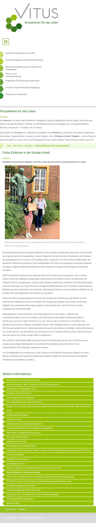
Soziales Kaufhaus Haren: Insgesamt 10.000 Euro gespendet (33, 384)
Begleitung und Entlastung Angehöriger (23, 81)
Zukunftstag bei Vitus (16, 464)
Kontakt (21, 509)
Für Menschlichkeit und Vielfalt (20, 499)
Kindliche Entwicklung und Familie (20, 53)
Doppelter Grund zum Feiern (19, 393)
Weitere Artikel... (14, 503)
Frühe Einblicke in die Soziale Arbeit (52, 146)
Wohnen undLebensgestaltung (13, 75)
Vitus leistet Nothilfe (15, 455)
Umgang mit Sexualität (16, 442)
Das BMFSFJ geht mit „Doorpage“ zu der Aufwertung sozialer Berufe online (39, 481)
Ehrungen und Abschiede (17, 437)
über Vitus (17, 146)
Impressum (10, 509)
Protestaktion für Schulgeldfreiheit (21, 446)
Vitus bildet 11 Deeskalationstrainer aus (24, 433)
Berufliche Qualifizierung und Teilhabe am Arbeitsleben (24, 68)
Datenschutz (11, 518)
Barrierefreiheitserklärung (31, 518)
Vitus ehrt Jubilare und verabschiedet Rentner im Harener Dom (34, 468)
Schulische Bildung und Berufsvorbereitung (24, 60)
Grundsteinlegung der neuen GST (21, 486)
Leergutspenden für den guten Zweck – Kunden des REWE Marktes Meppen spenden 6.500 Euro (49, 450)
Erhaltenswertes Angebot (17, 415)
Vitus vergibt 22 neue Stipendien (21, 398)
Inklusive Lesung (14, 419)
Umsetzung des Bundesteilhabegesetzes (24, 424)
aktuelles (29, 146)
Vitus (9, 146)
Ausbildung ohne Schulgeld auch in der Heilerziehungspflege (33, 495)
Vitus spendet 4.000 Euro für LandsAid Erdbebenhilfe (29, 428)
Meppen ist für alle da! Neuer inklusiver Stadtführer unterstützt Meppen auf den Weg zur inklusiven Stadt (49, 409)
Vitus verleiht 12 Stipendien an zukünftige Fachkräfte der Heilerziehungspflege (40, 477)
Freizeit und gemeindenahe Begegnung (23, 88)
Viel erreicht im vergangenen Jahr (21, 389)
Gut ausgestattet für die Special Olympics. (25, 402)
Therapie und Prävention (16, 94)
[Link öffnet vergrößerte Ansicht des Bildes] (32, 203)
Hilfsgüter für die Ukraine (17, 459)
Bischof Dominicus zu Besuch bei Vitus (23, 380)
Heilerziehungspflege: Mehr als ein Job (23, 490)
